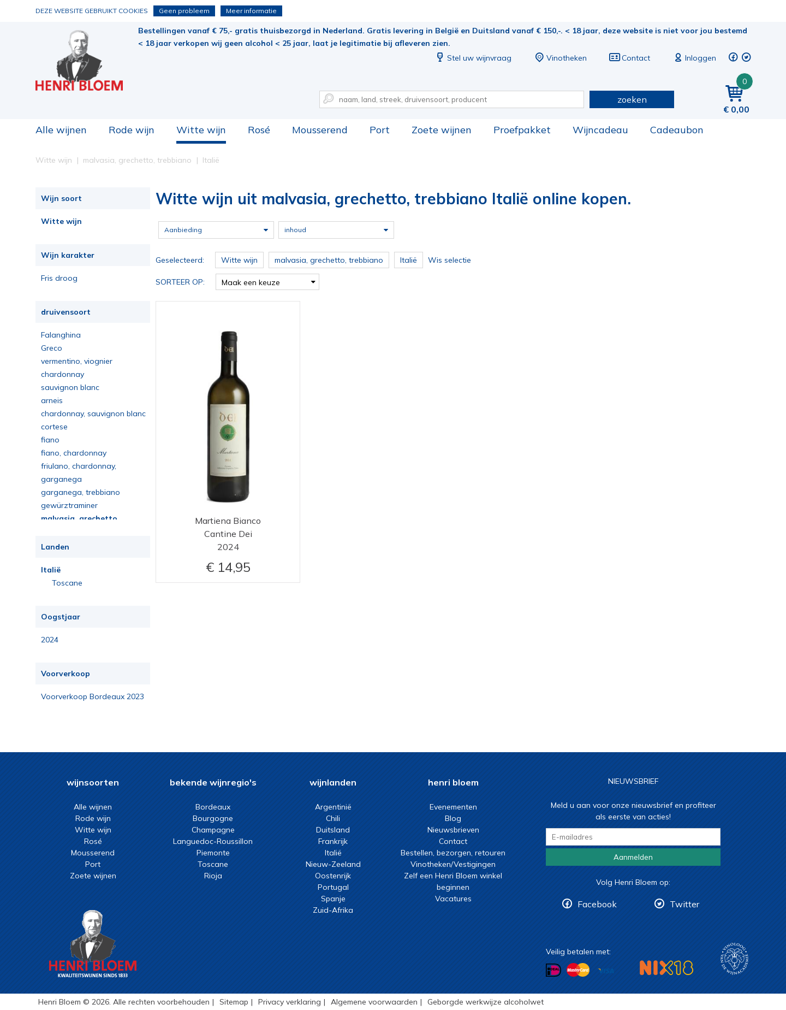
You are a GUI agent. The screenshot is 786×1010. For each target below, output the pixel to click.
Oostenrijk (333, 876)
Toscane (67, 583)
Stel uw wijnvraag (472, 58)
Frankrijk (333, 841)
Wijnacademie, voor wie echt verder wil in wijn (734, 959)
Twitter (684, 904)
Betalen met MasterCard (578, 970)
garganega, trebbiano (80, 492)
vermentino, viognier (76, 361)
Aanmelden (633, 857)
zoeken (632, 99)
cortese (54, 427)
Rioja (213, 876)
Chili (333, 818)
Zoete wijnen (442, 129)
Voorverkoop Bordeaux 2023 (92, 696)
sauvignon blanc (70, 387)
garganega (61, 479)
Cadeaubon (677, 129)
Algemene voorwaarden (374, 1002)
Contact (629, 58)
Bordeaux (212, 807)
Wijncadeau (600, 129)
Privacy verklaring (289, 1002)
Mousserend (320, 129)
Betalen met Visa (606, 971)
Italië (51, 570)
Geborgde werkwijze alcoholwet (485, 1002)
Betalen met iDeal (553, 970)
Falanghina (61, 335)
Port (380, 129)
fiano (50, 440)
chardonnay (62, 374)
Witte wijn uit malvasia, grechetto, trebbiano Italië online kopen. (86, 60)
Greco (51, 348)
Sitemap (233, 1002)
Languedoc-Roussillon (213, 841)
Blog (453, 818)
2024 (49, 640)
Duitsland (333, 830)
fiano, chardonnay (73, 453)
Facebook (597, 904)
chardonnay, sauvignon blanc (93, 413)
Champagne (213, 830)
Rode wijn (131, 129)
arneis (52, 400)
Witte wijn (201, 129)
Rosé (259, 129)
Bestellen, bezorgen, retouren (453, 853)
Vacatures (453, 898)
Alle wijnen (61, 129)
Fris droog (59, 278)
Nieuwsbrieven (453, 830)
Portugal (333, 887)
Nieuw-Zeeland (333, 864)
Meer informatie (251, 11)
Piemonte (213, 853)
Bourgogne (213, 818)
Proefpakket (522, 129)
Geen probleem (184, 11)
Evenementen (453, 807)
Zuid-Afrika (333, 910)
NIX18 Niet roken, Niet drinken (666, 967)
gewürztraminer (69, 505)
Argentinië (333, 807)
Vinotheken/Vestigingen (453, 864)
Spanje (333, 898)
